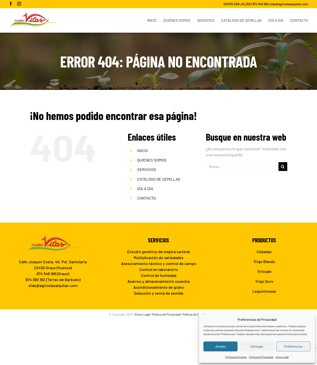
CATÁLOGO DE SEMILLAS (158, 179)
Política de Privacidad (261, 356)
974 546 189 (260, 4)
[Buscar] (282, 166)
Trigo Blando (264, 261)
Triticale (264, 271)
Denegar (257, 346)
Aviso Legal (282, 356)
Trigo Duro (264, 281)
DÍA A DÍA (145, 188)
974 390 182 (35, 279)
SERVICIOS (146, 169)
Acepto (220, 346)
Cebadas (264, 251)
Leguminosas (264, 291)
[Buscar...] (242, 166)
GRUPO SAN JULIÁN (237, 4)
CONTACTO (146, 198)
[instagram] (19, 4)
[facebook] (11, 4)
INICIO (142, 150)
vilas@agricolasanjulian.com (289, 4)
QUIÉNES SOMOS (151, 160)
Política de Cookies (236, 356)
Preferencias (293, 346)
